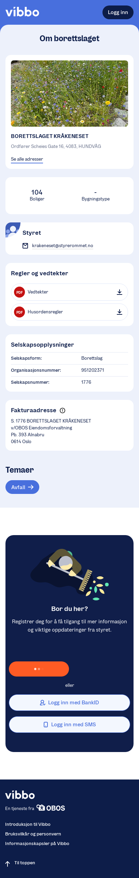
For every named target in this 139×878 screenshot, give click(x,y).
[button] (62, 410)
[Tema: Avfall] (22, 487)
